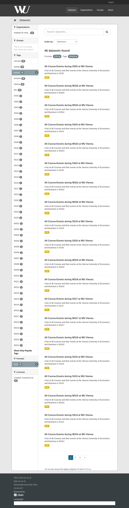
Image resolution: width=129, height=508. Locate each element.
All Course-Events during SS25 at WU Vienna (69, 66)
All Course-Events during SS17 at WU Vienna (69, 299)
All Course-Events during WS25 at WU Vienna (69, 86)
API (77, 469)
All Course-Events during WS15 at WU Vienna (69, 395)
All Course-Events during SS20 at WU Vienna (69, 240)
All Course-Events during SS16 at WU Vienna (69, 357)
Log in (111, 2)
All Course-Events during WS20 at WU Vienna (69, 202)
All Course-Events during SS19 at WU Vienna (69, 221)
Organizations (86, 10)
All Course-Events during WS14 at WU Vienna (69, 434)
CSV (46, 77)
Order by (49, 42)
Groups (100, 10)
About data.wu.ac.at (22, 478)
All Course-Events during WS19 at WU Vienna (69, 260)
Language (18, 499)
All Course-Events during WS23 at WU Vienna (69, 144)
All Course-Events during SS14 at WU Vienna (69, 415)
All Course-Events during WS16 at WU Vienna (69, 337)
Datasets (72, 10)
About (110, 10)
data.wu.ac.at (20, 481)
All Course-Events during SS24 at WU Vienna (69, 124)
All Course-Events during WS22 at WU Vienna (69, 182)
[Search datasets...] (74, 32)
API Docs (86, 469)
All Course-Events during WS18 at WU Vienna (69, 279)
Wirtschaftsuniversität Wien (26, 485)
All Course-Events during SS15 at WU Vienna (69, 376)
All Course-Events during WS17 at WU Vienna (69, 318)
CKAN (18, 494)
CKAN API (18, 488)
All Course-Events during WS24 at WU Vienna (69, 105)
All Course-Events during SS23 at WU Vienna (69, 163)
